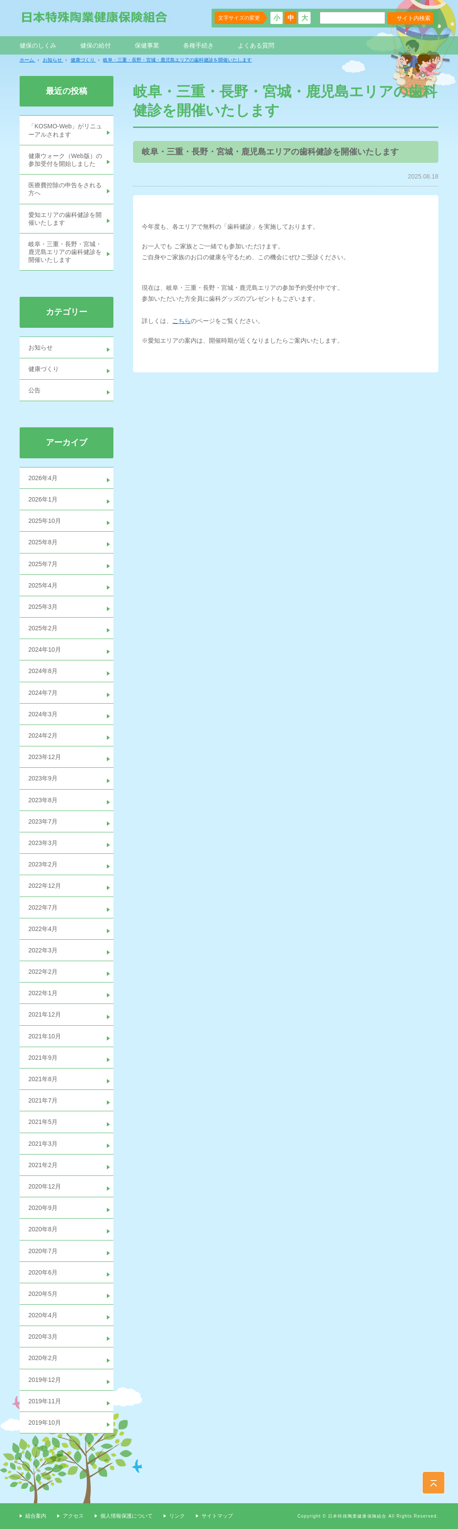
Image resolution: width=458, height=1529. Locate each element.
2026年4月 (43, 477)
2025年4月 (43, 585)
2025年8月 (43, 542)
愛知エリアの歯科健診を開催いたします (65, 218)
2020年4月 (43, 1315)
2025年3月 (43, 606)
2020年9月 (43, 1207)
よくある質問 (256, 45)
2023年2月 (43, 864)
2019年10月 (44, 1422)
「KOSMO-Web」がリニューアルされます (65, 130)
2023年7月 (43, 821)
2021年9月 (43, 1057)
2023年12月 (44, 756)
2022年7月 (43, 907)
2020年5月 (43, 1293)
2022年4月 (43, 928)
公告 (34, 390)
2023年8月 (43, 800)
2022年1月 (43, 993)
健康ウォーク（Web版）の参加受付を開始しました (65, 159)
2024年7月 (43, 692)
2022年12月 (44, 885)
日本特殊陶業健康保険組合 (95, 17)
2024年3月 (43, 714)
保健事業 (147, 45)
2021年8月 (43, 1078)
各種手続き (198, 45)
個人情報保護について (126, 1516)
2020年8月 (43, 1229)
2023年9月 (43, 778)
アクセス (73, 1516)
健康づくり (43, 368)
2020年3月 (43, 1336)
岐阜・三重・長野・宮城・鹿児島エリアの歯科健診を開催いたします (65, 252)
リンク (177, 1516)
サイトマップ (217, 1516)
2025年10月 (44, 520)
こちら (181, 320)
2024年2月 (43, 735)
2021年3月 (43, 1143)
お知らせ (40, 347)
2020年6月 (43, 1272)
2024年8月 (43, 670)
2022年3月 (43, 950)
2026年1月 (43, 499)
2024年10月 (44, 649)
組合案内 (35, 1516)
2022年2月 (43, 971)
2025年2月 (43, 628)
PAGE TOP (433, 1482)
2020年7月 (43, 1250)
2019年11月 (44, 1401)
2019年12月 (44, 1379)
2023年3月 (43, 842)
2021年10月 (44, 1036)
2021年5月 (43, 1121)
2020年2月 (43, 1357)
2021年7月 (43, 1100)
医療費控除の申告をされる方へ (65, 189)
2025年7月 (43, 563)
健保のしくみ (38, 45)
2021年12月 (44, 1014)
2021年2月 (43, 1164)
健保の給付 (95, 45)
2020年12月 (44, 1186)
